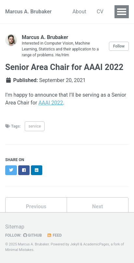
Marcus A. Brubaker (28, 11)
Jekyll (74, 244)
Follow (119, 46)
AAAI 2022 (50, 103)
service (34, 126)
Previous (36, 206)
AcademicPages (96, 244)
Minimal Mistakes (19, 250)
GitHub (32, 235)
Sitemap (14, 227)
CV (100, 11)
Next (97, 206)
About (80, 11)
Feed (54, 235)
